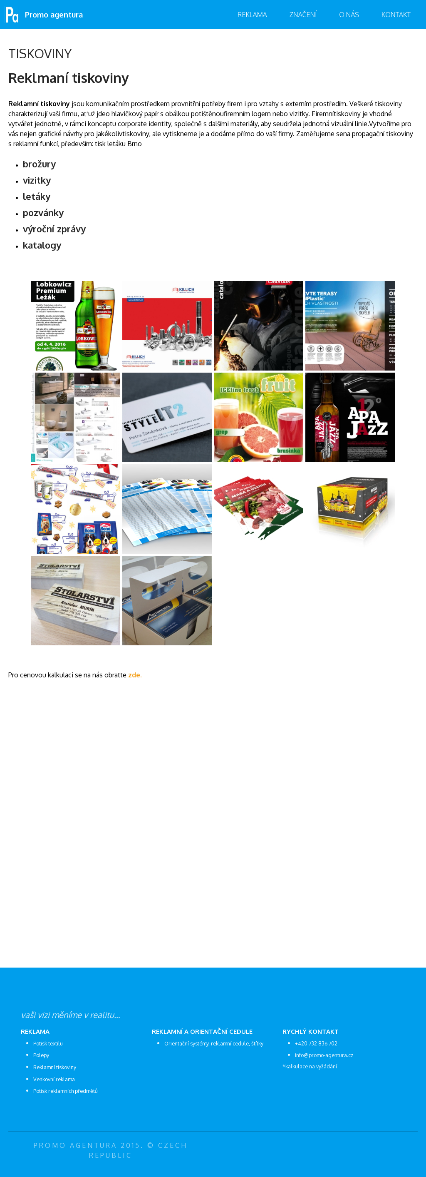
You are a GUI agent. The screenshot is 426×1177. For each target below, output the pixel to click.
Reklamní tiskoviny (54, 1067)
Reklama (252, 14)
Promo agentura (54, 14)
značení (303, 14)
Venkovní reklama (54, 1079)
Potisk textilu (48, 1043)
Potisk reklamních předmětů (65, 1090)
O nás (349, 14)
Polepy (41, 1055)
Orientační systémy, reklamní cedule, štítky (213, 1043)
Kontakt (396, 14)
